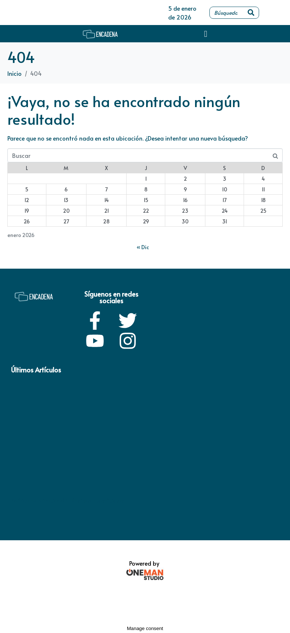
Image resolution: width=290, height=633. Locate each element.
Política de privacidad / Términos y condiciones (67, 500)
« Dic (143, 247)
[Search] (251, 12)
